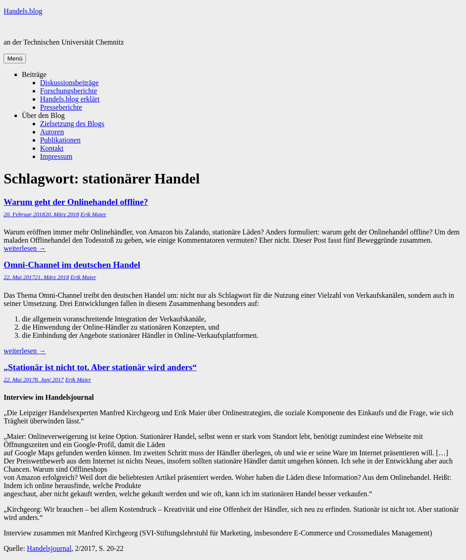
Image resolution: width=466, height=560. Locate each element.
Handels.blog (23, 11)
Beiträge (34, 74)
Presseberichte (61, 107)
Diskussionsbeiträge (69, 83)
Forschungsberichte (68, 91)
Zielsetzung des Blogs (72, 123)
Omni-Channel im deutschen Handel (72, 265)
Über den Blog (43, 115)
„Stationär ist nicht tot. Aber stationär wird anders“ (100, 367)
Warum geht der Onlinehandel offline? (76, 202)
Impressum (56, 156)
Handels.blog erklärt (70, 99)
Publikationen (60, 140)
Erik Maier (93, 214)
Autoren (52, 132)
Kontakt (52, 148)
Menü (14, 58)
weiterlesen (25, 248)
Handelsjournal (49, 548)
